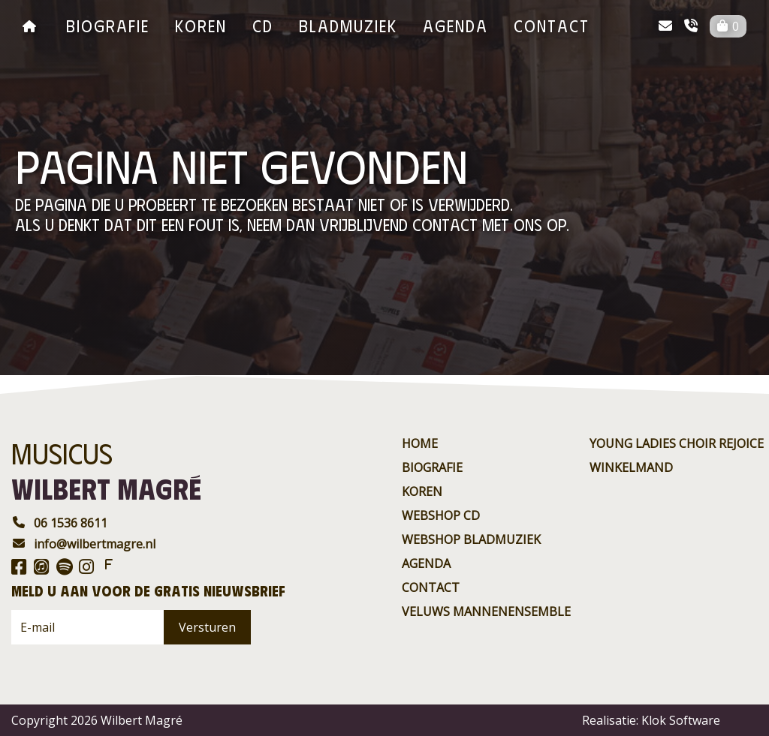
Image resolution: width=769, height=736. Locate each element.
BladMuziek (348, 25)
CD (262, 25)
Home (420, 443)
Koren (201, 25)
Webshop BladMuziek (471, 539)
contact (552, 25)
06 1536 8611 (59, 523)
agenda (455, 25)
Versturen (207, 627)
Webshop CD (441, 515)
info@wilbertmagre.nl (83, 544)
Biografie (107, 25)
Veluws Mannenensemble (486, 611)
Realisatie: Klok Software (651, 720)
